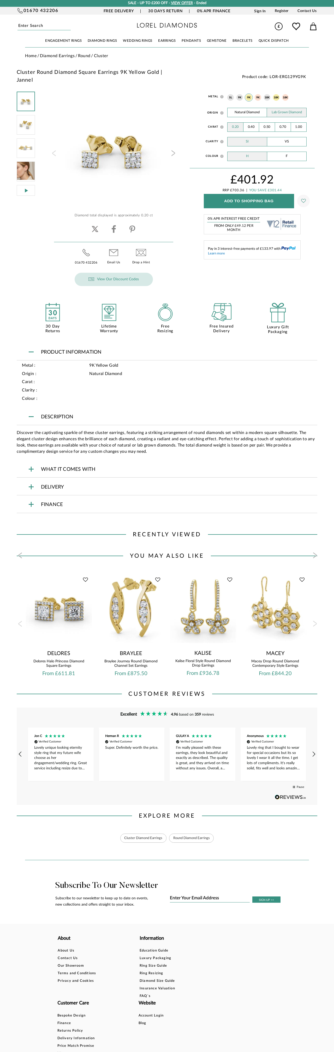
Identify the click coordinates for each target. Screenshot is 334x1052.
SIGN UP (266, 900)
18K (267, 97)
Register (282, 11)
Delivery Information (172, 973)
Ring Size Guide (120, 966)
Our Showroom (71, 966)
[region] (167, 754)
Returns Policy (166, 966)
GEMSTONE (217, 41)
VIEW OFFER (182, 3)
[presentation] (53, 154)
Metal (213, 96)
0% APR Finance (213, 11)
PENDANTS (191, 41)
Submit (70, 26)
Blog (205, 958)
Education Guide (120, 951)
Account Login (213, 951)
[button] (20, 754)
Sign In (260, 11)
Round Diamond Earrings (193, 838)
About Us (66, 951)
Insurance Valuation (124, 988)
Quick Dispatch (274, 41)
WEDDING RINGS (137, 41)
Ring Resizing (118, 973)
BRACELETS (242, 41)
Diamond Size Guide (124, 981)
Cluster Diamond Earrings (141, 838)
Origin (212, 112)
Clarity (212, 141)
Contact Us (307, 11)
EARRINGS (167, 41)
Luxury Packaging (122, 958)
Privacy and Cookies (76, 981)
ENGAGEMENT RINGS (63, 41)
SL (230, 97)
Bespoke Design (167, 951)
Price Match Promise (171, 981)
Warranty (162, 988)
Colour (212, 156)
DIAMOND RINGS (102, 41)
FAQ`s (111, 996)
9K (240, 97)
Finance (160, 958)
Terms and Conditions (77, 973)
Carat (213, 127)
